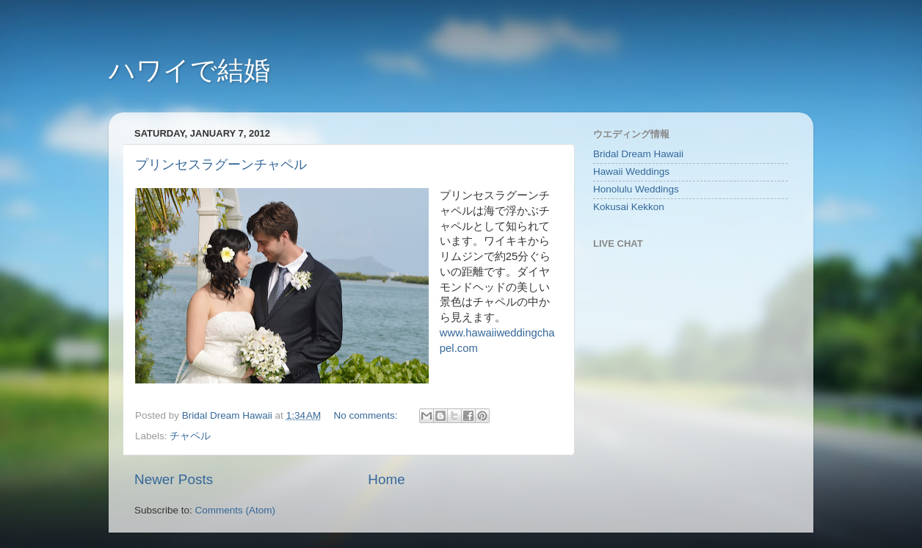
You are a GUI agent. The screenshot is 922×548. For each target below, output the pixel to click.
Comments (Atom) (235, 510)
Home (386, 479)
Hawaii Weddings (631, 171)
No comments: (367, 415)
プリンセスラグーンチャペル (221, 164)
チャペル (190, 435)
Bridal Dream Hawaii (638, 153)
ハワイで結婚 (189, 70)
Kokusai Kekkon (628, 206)
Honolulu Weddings (636, 189)
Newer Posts (173, 479)
